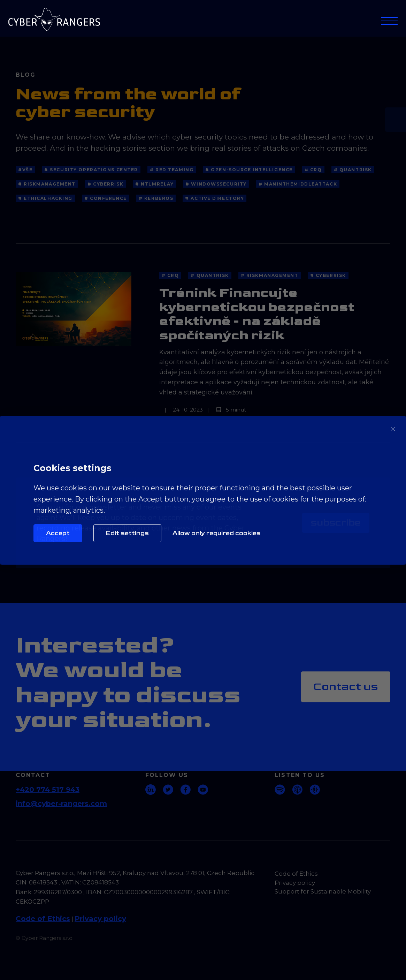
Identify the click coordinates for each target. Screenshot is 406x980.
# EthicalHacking (45, 198)
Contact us (345, 686)
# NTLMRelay (154, 184)
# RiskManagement (47, 184)
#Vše (25, 169)
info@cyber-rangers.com (61, 803)
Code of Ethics (43, 918)
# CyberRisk (105, 184)
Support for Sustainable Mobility (323, 891)
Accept (58, 533)
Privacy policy (100, 918)
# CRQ (313, 169)
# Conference (105, 198)
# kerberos (156, 198)
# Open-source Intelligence (249, 169)
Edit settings (127, 533)
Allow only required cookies (217, 533)
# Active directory (214, 198)
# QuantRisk (353, 169)
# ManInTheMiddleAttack (298, 184)
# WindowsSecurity (216, 184)
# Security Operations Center (91, 169)
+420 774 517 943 (47, 789)
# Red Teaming (171, 169)
